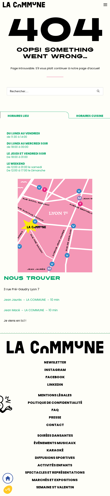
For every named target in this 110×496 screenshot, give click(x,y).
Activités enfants (55, 465)
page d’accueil (89, 68)
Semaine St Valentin (55, 487)
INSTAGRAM (55, 369)
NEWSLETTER (55, 362)
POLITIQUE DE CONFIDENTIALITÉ (55, 402)
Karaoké (55, 450)
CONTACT (55, 424)
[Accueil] (7, 478)
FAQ (55, 410)
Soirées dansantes (55, 435)
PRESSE (55, 417)
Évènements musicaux (55, 443)
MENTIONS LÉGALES (55, 395)
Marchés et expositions (55, 480)
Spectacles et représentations (55, 472)
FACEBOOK (55, 377)
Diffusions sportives (55, 457)
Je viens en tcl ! (15, 320)
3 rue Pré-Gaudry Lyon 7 (21, 289)
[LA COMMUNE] (24, 4)
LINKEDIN (55, 384)
